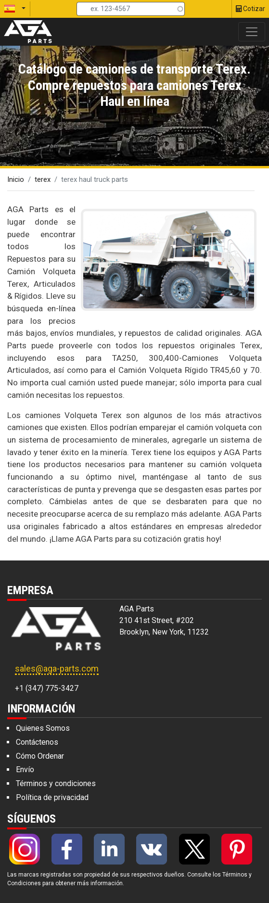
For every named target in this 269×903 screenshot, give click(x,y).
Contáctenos (37, 742)
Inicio (15, 179)
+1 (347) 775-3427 (46, 688)
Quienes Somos (43, 728)
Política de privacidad (52, 797)
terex (43, 179)
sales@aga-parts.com (57, 668)
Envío (25, 769)
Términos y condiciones (56, 783)
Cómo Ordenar (40, 756)
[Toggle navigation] (251, 31)
